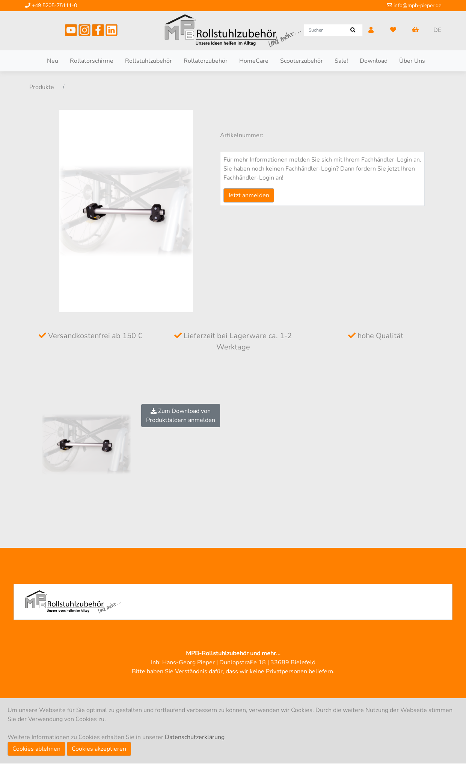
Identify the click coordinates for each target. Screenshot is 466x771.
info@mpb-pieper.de (414, 5)
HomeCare (253, 61)
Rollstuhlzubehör (148, 61)
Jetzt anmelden (248, 195)
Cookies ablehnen (36, 749)
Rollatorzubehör (206, 61)
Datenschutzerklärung (195, 737)
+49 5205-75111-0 (51, 5)
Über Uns (412, 61)
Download (374, 61)
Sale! (341, 61)
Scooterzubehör (301, 61)
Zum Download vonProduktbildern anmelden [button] (180, 415)
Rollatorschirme (91, 61)
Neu (52, 61)
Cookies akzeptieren (99, 749)
